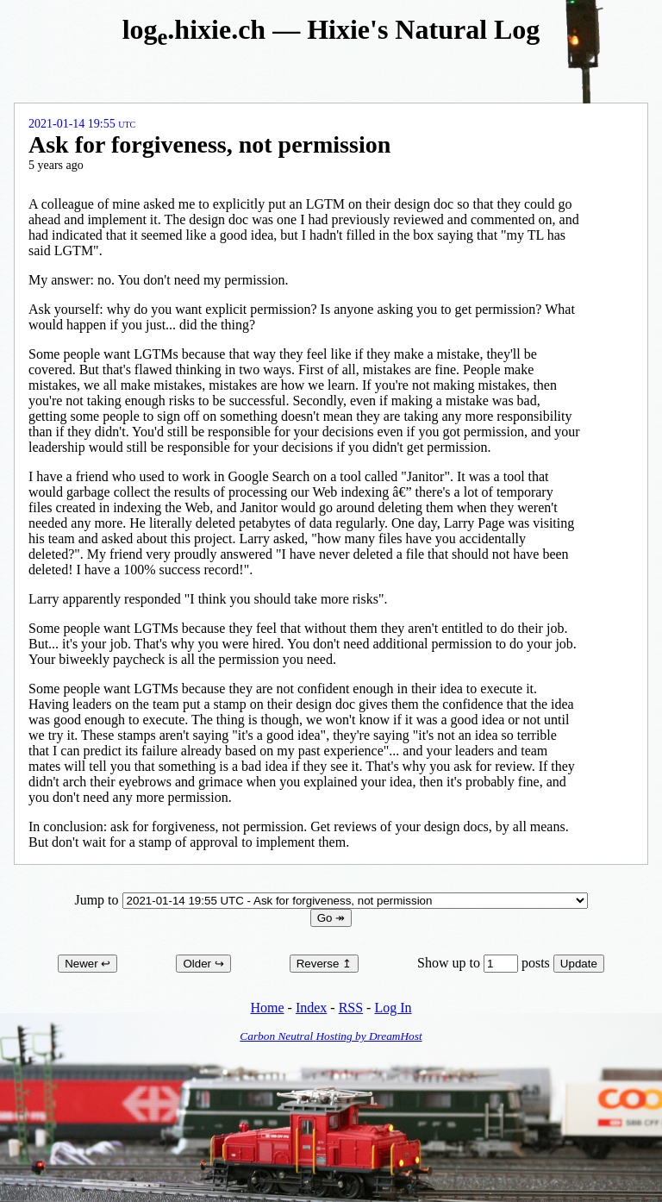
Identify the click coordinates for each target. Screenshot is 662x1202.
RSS (351, 1007)
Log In (392, 1007)
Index (311, 1007)
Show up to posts (485, 962)
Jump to (330, 899)
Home (267, 1007)
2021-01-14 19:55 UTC (81, 123)
